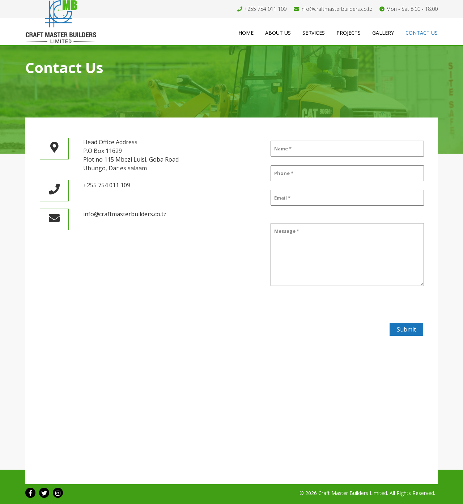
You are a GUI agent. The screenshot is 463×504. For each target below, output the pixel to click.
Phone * (283, 173)
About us (278, 32)
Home (246, 32)
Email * (282, 198)
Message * (286, 231)
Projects (348, 32)
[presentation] (325, 309)
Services (313, 32)
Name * (283, 148)
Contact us (421, 32)
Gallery (383, 32)
